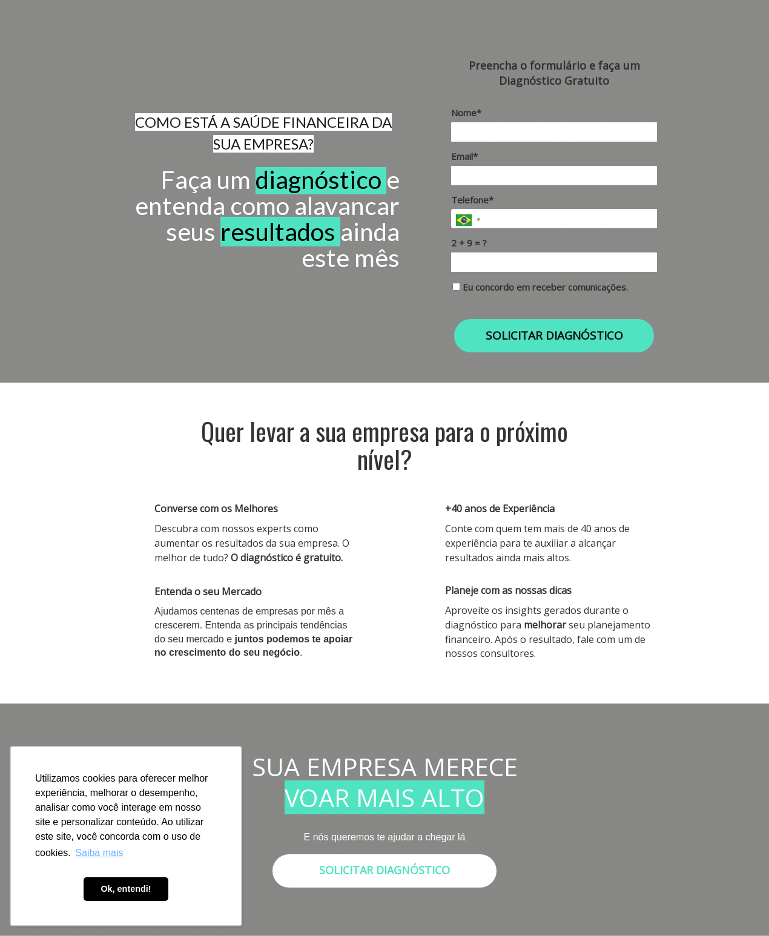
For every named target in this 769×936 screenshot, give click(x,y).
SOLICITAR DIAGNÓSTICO (554, 335)
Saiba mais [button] (99, 853)
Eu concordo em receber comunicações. (540, 287)
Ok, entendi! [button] (126, 889)
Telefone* (472, 200)
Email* (464, 156)
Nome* (466, 113)
